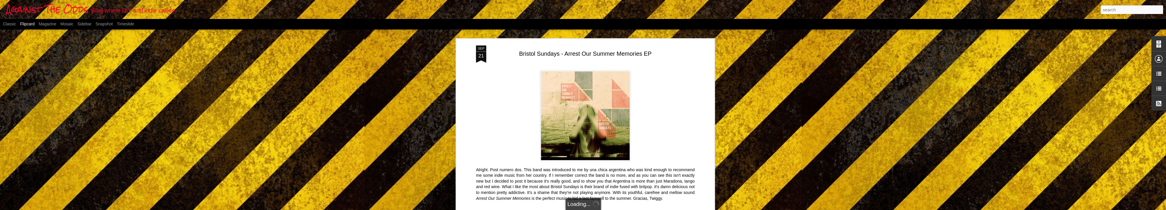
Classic (9, 24)
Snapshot (104, 24)
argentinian (570, 176)
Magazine (48, 24)
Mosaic (66, 24)
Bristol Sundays (596, 176)
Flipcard (27, 24)
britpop (619, 176)
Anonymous (615, 169)
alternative (548, 176)
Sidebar (85, 24)
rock (642, 176)
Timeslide (125, 24)
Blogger (612, 207)
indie (632, 176)
